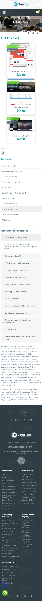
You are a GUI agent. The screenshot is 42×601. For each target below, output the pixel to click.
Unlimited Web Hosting (27, 473)
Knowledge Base (8, 487)
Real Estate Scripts (9, 203)
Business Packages (29, 486)
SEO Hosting (26, 477)
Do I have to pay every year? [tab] (14, 242)
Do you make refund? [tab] (11, 332)
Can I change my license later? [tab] (14, 274)
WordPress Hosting (29, 489)
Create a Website (28, 497)
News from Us (7, 481)
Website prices (7, 529)
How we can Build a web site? (9, 522)
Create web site (8, 548)
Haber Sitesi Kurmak (9, 567)
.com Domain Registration (27, 519)
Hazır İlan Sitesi (7, 570)
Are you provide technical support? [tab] (16, 288)
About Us (5, 472)
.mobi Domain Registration (27, 543)
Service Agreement (9, 500)
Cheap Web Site (8, 551)
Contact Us (6, 475)
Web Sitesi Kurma (8, 580)
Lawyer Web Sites (9, 176)
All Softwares (6, 220)
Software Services (21, 25)
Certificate (6, 506)
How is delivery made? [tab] (12, 302)
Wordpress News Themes (12, 171)
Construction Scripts (10, 214)
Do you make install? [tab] (11, 260)
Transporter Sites (9, 166)
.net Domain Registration (26, 524)
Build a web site (8, 518)
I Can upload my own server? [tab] (14, 281)
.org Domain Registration (26, 528)
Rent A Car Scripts (9, 209)
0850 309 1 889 (21, 417)
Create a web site (8, 526)
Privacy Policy (7, 497)
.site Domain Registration (26, 538)
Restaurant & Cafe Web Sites (13, 182)
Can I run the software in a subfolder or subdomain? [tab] (17, 340)
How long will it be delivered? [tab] (14, 295)
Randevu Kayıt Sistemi (10, 554)
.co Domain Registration (26, 533)
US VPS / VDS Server (10, 545)
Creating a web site (9, 542)
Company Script (9, 198)
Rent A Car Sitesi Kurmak (8, 576)
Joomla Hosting (28, 491)
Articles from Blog (9, 484)
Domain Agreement (9, 490)
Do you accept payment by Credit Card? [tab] (18, 309)
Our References (8, 478)
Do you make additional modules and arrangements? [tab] (17, 324)
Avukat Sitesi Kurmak (10, 564)
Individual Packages (29, 483)
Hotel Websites (8, 187)
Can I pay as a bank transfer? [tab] (14, 316)
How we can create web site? (9, 538)
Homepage (9, 25)
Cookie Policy (7, 503)
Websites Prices (28, 500)
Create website (7, 532)
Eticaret (5, 535)
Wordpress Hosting (29, 480)
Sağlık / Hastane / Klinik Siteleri (14, 193)
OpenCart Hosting (28, 494)
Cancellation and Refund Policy (8, 493)
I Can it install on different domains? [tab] (16, 267)
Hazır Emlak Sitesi (8, 573)
